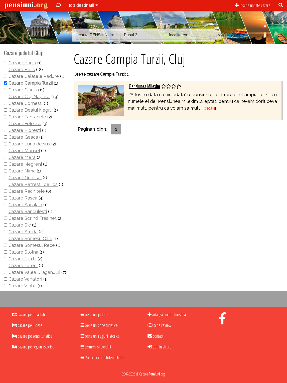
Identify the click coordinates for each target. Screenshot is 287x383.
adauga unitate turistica (167, 314)
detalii (209, 108)
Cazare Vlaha (22, 285)
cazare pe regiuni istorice (33, 347)
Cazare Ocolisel (25, 177)
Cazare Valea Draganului (34, 272)
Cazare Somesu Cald (30, 238)
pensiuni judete (94, 314)
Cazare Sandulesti (28, 211)
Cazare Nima (22, 170)
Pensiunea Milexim (144, 86)
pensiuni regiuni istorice (100, 336)
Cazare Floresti (25, 130)
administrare (160, 347)
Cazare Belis (22, 69)
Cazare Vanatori (25, 279)
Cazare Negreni (25, 164)
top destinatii (83, 5)
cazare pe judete (27, 325)
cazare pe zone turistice (32, 336)
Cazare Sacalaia (25, 204)
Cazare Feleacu (25, 123)
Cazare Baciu (22, 62)
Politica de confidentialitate (102, 357)
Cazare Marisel (24, 150)
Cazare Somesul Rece (32, 245)
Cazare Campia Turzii (31, 83)
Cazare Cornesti (26, 103)
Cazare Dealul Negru (30, 110)
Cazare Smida (23, 231)
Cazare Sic (20, 225)
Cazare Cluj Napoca (29, 96)
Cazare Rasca (23, 198)
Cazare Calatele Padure (34, 76)
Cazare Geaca (23, 137)
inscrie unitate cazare (252, 5)
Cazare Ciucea (24, 89)
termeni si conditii (95, 347)
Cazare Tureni (23, 265)
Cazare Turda (22, 258)
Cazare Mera (22, 157)
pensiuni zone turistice (99, 325)
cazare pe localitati (28, 314)
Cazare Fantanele (27, 116)
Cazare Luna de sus (29, 143)
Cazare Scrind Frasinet (33, 218)
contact (155, 336)
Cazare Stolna (23, 252)
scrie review (159, 325)
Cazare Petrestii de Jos (33, 184)
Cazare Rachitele (27, 191)
